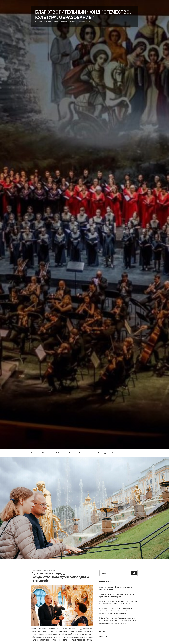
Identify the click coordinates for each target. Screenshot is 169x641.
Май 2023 (103, 637)
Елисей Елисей (49, 570)
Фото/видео (103, 453)
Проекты (47, 453)
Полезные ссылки (86, 453)
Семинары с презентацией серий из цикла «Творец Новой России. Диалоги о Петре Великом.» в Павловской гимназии (115, 611)
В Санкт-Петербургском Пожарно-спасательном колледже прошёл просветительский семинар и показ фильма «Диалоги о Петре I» (117, 620)
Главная (34, 453)
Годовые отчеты (118, 453)
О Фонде (60, 453)
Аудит (71, 453)
